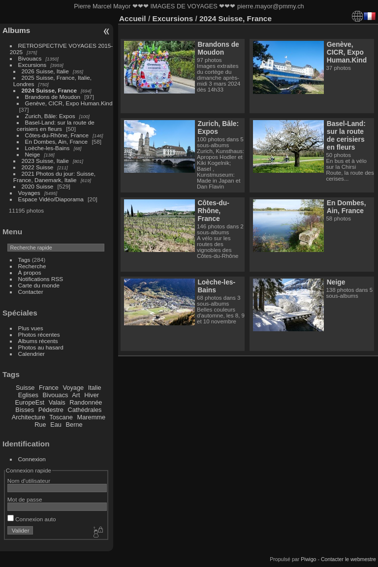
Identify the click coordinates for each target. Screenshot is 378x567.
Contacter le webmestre (348, 559)
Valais (57, 402)
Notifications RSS (40, 279)
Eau (56, 424)
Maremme (91, 417)
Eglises (28, 395)
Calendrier (31, 353)
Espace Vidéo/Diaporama (51, 199)
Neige (32, 154)
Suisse (25, 387)
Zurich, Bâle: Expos (50, 116)
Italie (94, 387)
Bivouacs (30, 58)
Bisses (24, 409)
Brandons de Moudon (53, 97)
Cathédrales (84, 409)
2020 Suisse (38, 186)
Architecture (28, 417)
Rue (40, 424)
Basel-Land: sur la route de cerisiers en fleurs (55, 125)
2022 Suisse (38, 167)
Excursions (32, 65)
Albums (16, 30)
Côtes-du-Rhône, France (57, 135)
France (49, 387)
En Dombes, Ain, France (56, 141)
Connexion (32, 459)
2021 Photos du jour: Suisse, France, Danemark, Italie (54, 176)
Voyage (73, 387)
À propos (29, 272)
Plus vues (30, 328)
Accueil (132, 18)
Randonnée (85, 402)
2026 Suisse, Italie (45, 71)
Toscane (61, 417)
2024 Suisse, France (49, 90)
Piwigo (308, 559)
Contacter (30, 291)
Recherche (32, 266)
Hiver (91, 395)
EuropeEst (29, 402)
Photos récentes (39, 334)
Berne (74, 424)
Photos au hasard (40, 347)
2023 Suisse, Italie (45, 161)
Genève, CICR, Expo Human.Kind (69, 103)
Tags (24, 259)
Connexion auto (31, 519)
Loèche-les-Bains (47, 148)
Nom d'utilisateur (28, 480)
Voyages (29, 192)
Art (76, 395)
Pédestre (50, 409)
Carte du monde (39, 285)
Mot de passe (24, 499)
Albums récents (38, 341)
